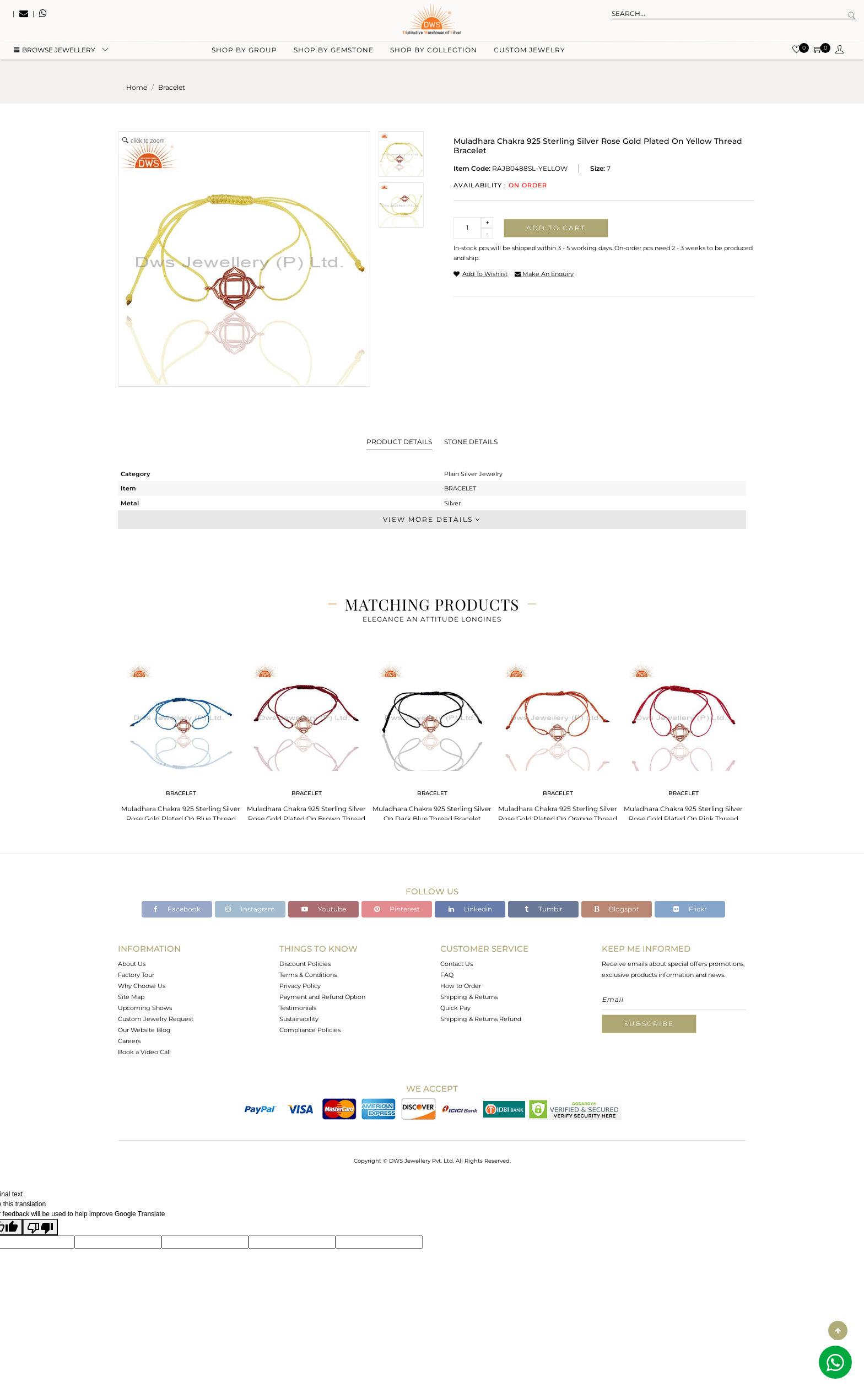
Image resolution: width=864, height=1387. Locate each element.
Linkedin (470, 909)
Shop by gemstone (334, 55)
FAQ (446, 975)
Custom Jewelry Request (155, 1019)
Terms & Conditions (308, 975)
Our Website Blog (144, 1030)
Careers (129, 1041)
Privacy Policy (300, 986)
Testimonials (297, 1008)
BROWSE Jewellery (54, 55)
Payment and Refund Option (322, 997)
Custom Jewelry (529, 55)
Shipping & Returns (469, 997)
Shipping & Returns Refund (480, 1019)
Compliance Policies (310, 1030)
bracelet (171, 87)
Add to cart (556, 228)
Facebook (177, 909)
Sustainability (298, 1019)
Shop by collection (433, 55)
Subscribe (649, 1023)
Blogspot (616, 909)
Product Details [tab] (399, 442)
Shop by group (244, 55)
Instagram (250, 909)
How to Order (460, 986)
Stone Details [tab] (471, 442)
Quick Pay (455, 1008)
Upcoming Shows (145, 1008)
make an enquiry (544, 274)
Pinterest (397, 909)
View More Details (432, 519)
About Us (131, 964)
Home (136, 87)
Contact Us (456, 964)
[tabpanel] (181, 743)
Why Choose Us (141, 986)
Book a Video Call (144, 1052)
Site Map (131, 997)
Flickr (690, 909)
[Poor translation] (40, 1227)
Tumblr (544, 909)
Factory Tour (136, 975)
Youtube (323, 909)
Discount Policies (305, 964)
